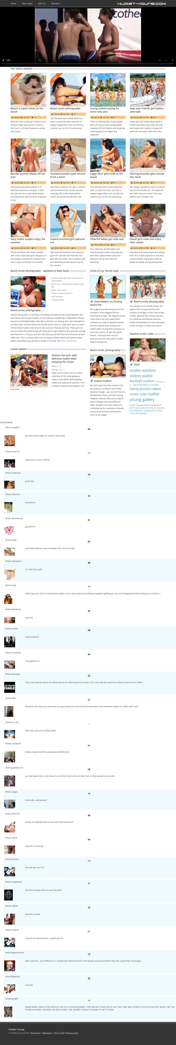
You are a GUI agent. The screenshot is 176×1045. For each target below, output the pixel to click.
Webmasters (47, 1033)
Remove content (72, 1033)
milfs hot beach (57, 296)
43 (75, 183)
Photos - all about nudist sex (62, 293)
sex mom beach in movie (146, 384)
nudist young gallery (144, 396)
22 (154, 183)
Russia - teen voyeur (59, 290)
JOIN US (41, 3)
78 (154, 248)
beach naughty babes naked (143, 405)
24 (35, 117)
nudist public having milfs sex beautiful (146, 412)
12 (35, 248)
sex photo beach (58, 300)
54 (114, 117)
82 (75, 248)
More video (27, 3)
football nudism (142, 381)
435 (155, 117)
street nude (138, 394)
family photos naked (145, 388)
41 (75, 114)
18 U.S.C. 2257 (59, 1033)
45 (114, 183)
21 (35, 183)
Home (13, 3)
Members (55, 3)
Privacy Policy (36, 1033)
